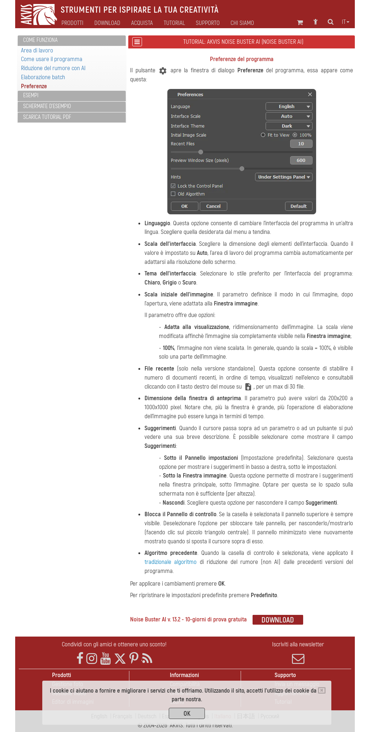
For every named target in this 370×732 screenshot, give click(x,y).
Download (107, 23)
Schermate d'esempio (47, 106)
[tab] (72, 40)
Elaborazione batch (43, 77)
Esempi (30, 95)
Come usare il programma (51, 59)
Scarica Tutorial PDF (47, 117)
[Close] (322, 690)
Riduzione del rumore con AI (53, 68)
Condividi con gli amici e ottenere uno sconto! (114, 644)
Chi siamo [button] (242, 23)
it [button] (345, 22)
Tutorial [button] (174, 23)
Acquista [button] (142, 23)
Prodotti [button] (72, 23)
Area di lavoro (37, 50)
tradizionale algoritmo (171, 562)
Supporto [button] (208, 23)
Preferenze (34, 86)
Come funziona (40, 40)
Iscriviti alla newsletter (298, 653)
